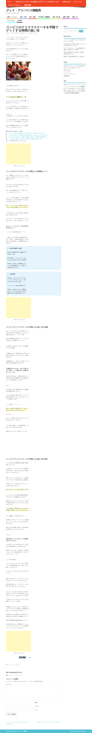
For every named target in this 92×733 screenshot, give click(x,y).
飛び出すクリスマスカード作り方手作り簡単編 (48, 722)
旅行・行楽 (23, 17)
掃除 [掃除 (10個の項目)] (81, 89)
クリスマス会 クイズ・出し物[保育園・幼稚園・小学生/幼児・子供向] (74, 49)
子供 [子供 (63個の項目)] (72, 89)
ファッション (11, 20)
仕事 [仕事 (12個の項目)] (80, 86)
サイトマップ (78, 2)
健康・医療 (66, 17)
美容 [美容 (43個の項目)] (82, 91)
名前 (36, 702)
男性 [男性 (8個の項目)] (78, 91)
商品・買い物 (56, 17)
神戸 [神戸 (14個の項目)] (80, 91)
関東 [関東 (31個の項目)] (74, 93)
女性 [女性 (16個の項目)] (69, 89)
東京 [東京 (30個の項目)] (70, 91)
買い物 (18, 665)
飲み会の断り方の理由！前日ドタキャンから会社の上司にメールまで (75, 44)
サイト (36, 710)
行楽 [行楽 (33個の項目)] (66, 93)
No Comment (34, 33)
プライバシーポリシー (14, 5)
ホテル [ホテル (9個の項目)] (69, 86)
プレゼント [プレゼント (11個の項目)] (66, 86)
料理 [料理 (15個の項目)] (84, 89)
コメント (8, 684)
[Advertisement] (18, 153)
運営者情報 (27, 5)
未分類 (19, 20)
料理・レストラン (12, 17)
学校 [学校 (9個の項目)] (75, 89)
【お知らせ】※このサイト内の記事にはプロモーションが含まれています (37, 2)
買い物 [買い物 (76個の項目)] (70, 93)
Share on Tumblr (22, 657)
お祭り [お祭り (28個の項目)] (65, 85)
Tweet (29, 657)
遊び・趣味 (32, 17)
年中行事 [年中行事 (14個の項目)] (78, 89)
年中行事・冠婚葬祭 (44, 17)
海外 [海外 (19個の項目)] (73, 91)
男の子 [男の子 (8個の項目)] (75, 91)
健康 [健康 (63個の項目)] (82, 87)
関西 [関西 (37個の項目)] (77, 93)
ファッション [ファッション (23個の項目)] (82, 84)
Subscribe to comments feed (15, 675)
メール (37, 706)
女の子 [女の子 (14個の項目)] (66, 89)
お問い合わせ (66, 2)
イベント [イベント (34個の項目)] (70, 85)
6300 (8, 33)
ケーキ (14, 665)
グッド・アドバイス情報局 (23, 10)
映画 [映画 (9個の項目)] (67, 91)
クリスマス (10, 665)
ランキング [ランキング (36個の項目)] (75, 87)
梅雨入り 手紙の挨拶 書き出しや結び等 (74, 56)
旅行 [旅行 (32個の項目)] (65, 91)
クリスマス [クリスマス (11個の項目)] (75, 84)
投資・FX (75, 17)
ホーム (10, 2)
